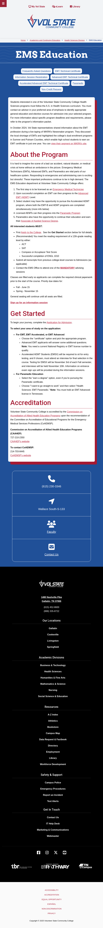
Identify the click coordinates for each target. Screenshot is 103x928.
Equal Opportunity (52, 899)
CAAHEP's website (20, 441)
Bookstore (52, 727)
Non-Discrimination (52, 909)
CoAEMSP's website (20, 455)
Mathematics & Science (53, 684)
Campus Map (53, 733)
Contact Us (53, 817)
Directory (53, 745)
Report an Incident (53, 795)
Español (51, 904)
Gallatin (53, 628)
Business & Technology (53, 665)
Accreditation (51, 895)
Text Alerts (53, 801)
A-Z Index (53, 714)
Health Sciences (53, 671)
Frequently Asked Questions (36, 71)
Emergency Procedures (53, 789)
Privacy (52, 913)
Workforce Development (53, 764)
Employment (53, 752)
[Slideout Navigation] (3, 3)
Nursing (53, 690)
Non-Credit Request (51, 89)
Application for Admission (59, 322)
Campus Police (53, 782)
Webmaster (53, 836)
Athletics (53, 721)
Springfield (53, 647)
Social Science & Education (53, 696)
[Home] (51, 21)
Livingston (53, 641)
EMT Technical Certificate (68, 71)
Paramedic (78, 83)
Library (75, 6)
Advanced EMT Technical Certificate (70, 77)
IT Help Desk (53, 823)
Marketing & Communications (53, 830)
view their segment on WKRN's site (68, 143)
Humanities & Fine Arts (53, 678)
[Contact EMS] (51, 549)
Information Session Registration (31, 77)
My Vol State (37, 6)
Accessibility (51, 890)
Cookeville (52, 634)
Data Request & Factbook (53, 739)
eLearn (57, 6)
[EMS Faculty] (51, 527)
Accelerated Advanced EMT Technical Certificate (44, 83)
